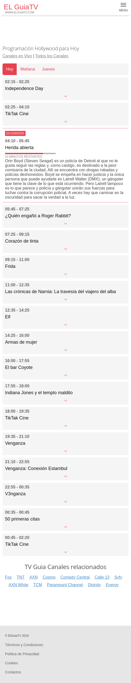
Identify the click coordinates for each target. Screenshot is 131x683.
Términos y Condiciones (24, 645)
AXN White (18, 585)
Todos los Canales (51, 56)
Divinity (94, 585)
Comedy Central (75, 577)
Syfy (118, 577)
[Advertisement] (65, 30)
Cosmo (49, 577)
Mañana (27, 69)
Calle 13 (102, 577)
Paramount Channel (65, 585)
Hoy (9, 69)
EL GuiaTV (21, 8)
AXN (33, 577)
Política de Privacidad (22, 654)
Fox (8, 577)
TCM (37, 585)
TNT (21, 577)
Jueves (48, 69)
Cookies (11, 663)
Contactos (13, 672)
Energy (112, 585)
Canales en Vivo (17, 56)
